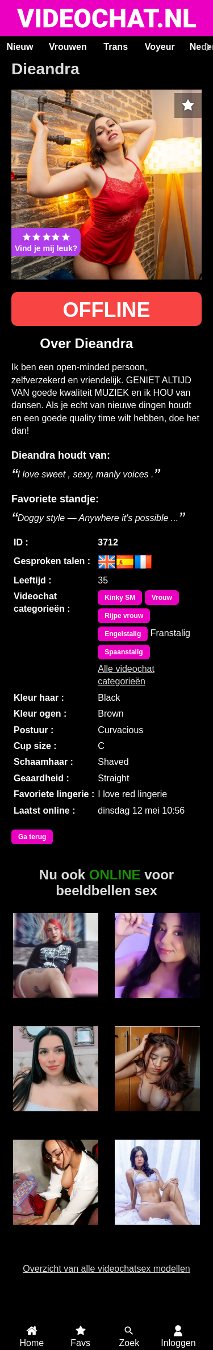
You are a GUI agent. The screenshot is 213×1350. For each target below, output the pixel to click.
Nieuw (19, 47)
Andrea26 (56, 1004)
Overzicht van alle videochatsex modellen (106, 1268)
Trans (115, 47)
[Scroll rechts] (207, 47)
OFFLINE (107, 309)
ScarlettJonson (157, 1231)
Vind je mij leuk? (46, 242)
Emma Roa (56, 1117)
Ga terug (32, 837)
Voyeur (160, 47)
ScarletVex (56, 1231)
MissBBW (157, 1004)
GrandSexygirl (157, 1117)
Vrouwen (68, 47)
